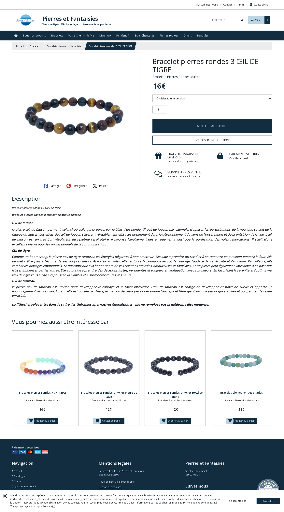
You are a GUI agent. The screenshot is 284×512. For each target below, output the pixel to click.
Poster (99, 185)
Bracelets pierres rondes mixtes (64, 46)
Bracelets (35, 46)
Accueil (20, 46)
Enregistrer (76, 185)
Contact (227, 4)
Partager (52, 185)
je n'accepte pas (237, 501)
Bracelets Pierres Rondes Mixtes (176, 77)
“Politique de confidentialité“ (202, 502)
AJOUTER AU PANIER (212, 126)
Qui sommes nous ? (24, 486)
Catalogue (18, 476)
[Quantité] (159, 109)
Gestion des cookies (110, 487)
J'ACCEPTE (268, 501)
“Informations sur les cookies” (151, 502)
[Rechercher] (242, 20)
